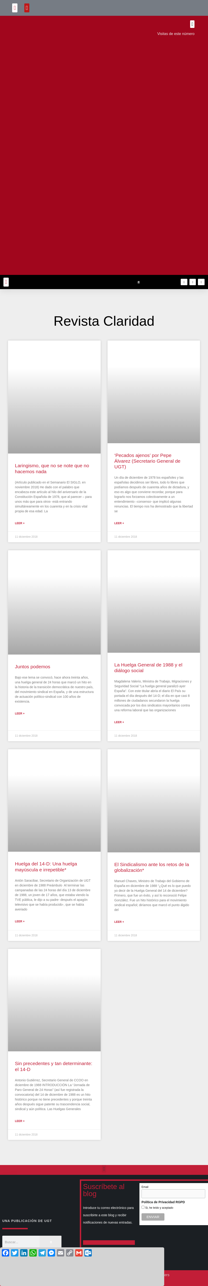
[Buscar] (50, 1242)
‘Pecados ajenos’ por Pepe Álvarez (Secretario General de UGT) (147, 461)
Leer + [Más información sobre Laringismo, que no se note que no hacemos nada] (20, 523)
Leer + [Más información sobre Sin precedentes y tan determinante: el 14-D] (20, 1121)
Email (144, 1187)
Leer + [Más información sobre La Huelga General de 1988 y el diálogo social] (119, 722)
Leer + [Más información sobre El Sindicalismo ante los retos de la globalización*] (119, 922)
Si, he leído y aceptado (158, 1207)
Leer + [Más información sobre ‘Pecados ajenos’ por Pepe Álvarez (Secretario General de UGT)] (119, 523)
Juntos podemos (32, 666)
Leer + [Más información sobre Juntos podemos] (20, 713)
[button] (14, 7)
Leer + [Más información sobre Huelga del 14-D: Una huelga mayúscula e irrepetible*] (20, 921)
